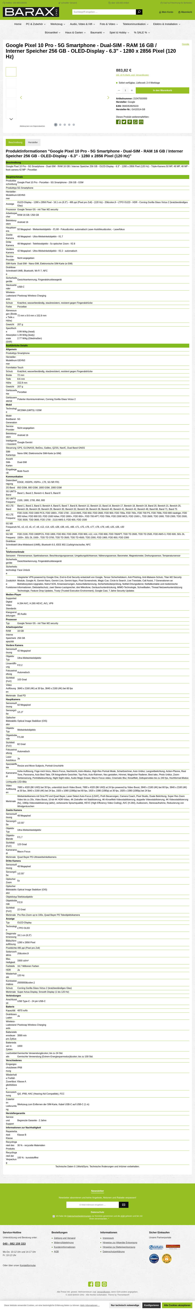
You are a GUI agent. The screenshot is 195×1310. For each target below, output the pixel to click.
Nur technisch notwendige (125, 1305)
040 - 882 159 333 (14, 1243)
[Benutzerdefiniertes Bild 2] (173, 1247)
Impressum (108, 1238)
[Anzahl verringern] (119, 90)
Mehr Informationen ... (90, 1305)
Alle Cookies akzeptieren (177, 1305)
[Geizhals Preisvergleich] (156, 1247)
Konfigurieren (151, 1305)
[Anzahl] (125, 90)
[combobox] (104, 12)
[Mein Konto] (166, 12)
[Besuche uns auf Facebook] (91, 1284)
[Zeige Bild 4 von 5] (69, 125)
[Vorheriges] (21, 97)
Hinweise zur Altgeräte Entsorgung (120, 1242)
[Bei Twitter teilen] (124, 121)
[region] (58, 97)
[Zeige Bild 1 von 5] (56, 125)
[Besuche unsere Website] (104, 1284)
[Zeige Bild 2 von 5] (60, 125)
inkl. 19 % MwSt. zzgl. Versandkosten (132, 75)
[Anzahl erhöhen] (132, 90)
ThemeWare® (123, 1295)
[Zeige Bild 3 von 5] (65, 125)
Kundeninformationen (64, 1247)
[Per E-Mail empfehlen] (141, 121)
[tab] (15, 142)
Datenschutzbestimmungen (79, 1216)
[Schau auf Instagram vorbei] (97, 1284)
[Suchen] (139, 12)
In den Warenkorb (162, 90)
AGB (123, 1216)
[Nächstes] (108, 97)
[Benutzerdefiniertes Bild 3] (154, 1259)
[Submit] (124, 1205)
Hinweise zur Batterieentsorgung (119, 1247)
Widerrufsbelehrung (64, 1242)
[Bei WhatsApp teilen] (135, 121)
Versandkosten (103, 1292)
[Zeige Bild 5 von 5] (74, 125)
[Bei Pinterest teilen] (130, 121)
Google (185, 44)
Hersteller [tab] (33, 142)
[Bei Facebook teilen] (118, 121)
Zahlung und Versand (64, 1238)
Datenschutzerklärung (114, 1251)
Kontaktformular (28, 1265)
